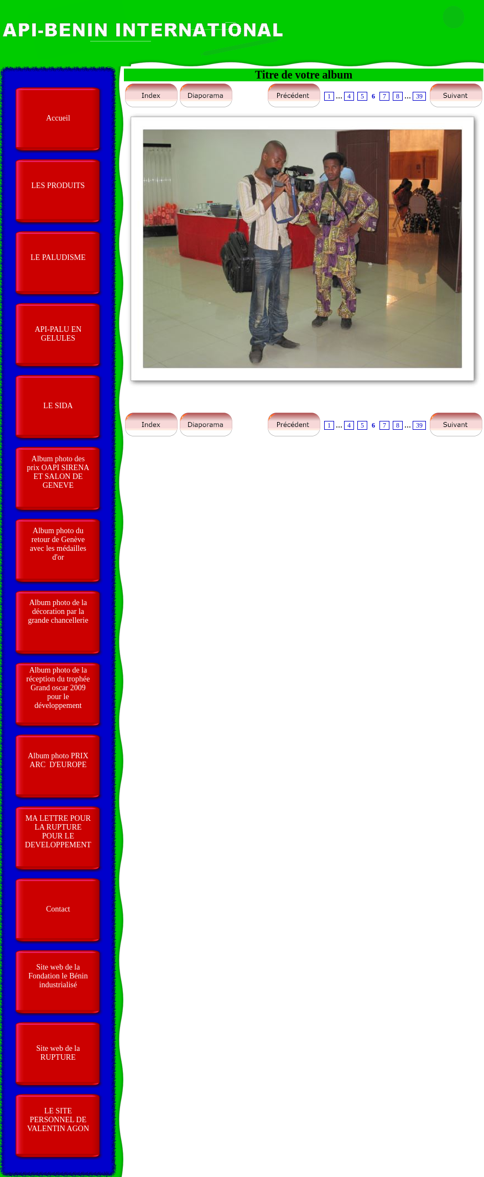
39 (419, 96)
